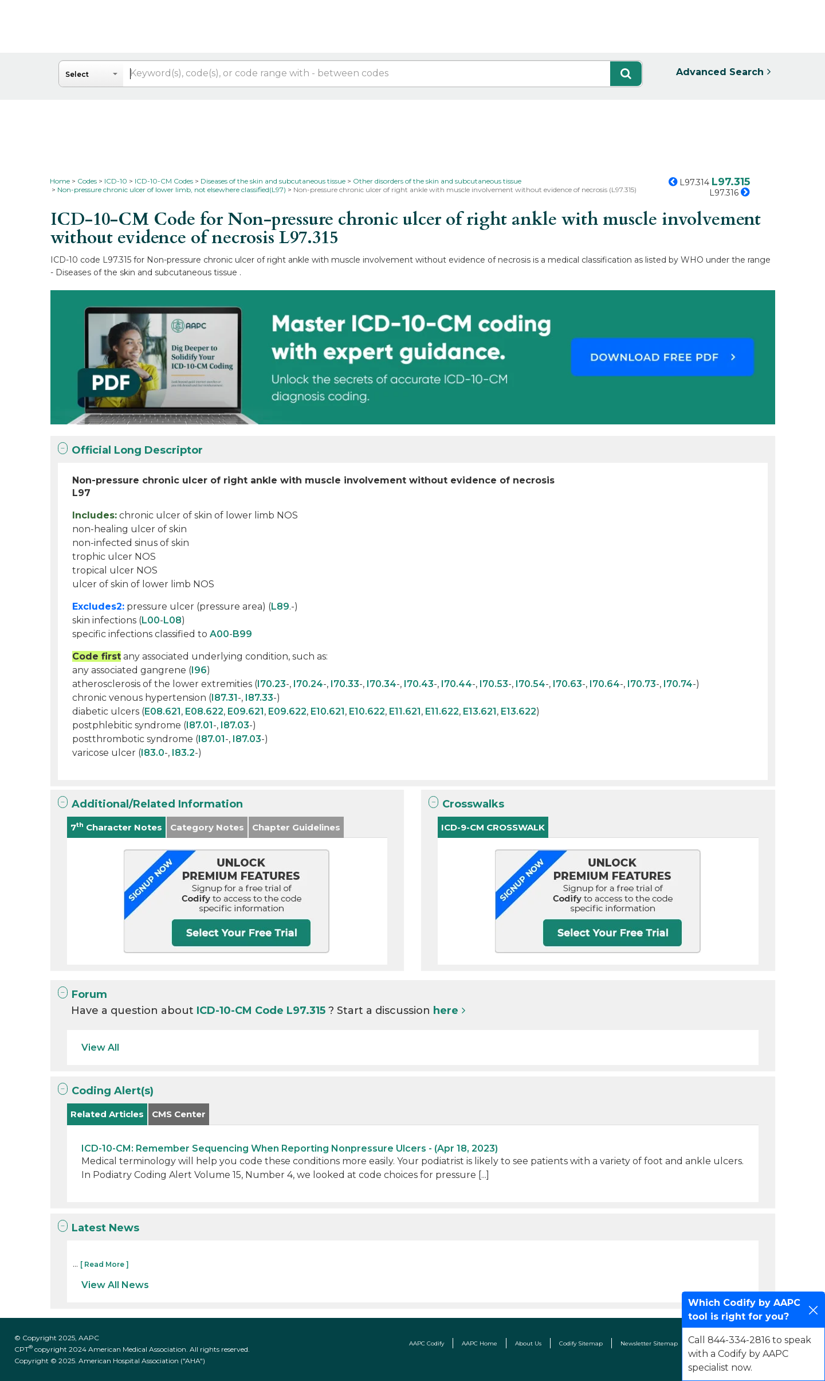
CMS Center (179, 1114)
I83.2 (183, 752)
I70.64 (605, 683)
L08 (172, 620)
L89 (280, 606)
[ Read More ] (104, 1264)
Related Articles (107, 1114)
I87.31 (224, 697)
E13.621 (480, 711)
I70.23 (271, 683)
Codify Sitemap (581, 1343)
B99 (242, 634)
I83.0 (152, 752)
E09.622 (287, 711)
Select (77, 74)
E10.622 (367, 711)
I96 (199, 670)
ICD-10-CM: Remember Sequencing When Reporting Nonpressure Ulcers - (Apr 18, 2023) (289, 1148)
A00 (219, 634)
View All (100, 1047)
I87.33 (259, 697)
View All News (115, 1284)
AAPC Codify (426, 1343)
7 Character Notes (116, 827)
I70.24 (308, 683)
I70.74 (678, 683)
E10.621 (328, 711)
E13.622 (518, 711)
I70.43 (419, 683)
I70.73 (641, 683)
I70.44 (456, 683)
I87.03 (235, 725)
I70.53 (494, 683)
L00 (151, 620)
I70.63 (567, 683)
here (445, 1010)
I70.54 (530, 683)
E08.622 (204, 711)
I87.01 (199, 725)
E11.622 (442, 711)
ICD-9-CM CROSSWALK (493, 827)
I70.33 (345, 683)
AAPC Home (479, 1343)
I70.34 (381, 683)
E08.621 (162, 711)
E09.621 (245, 711)
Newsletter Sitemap (649, 1343)
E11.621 (405, 711)
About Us (528, 1343)
